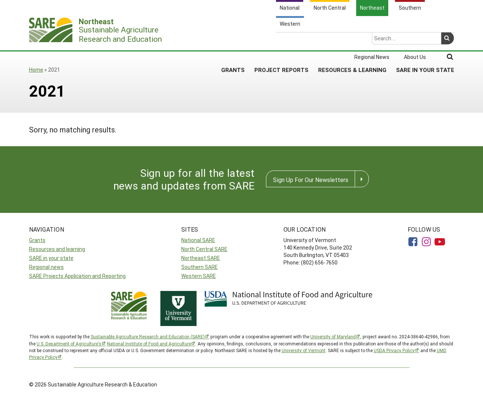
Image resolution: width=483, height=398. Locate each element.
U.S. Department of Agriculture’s (69, 344)
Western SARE (198, 275)
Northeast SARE (200, 257)
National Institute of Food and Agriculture (149, 344)
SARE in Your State (425, 40)
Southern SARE (199, 266)
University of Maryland (333, 336)
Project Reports (281, 40)
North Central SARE (204, 249)
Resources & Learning (352, 40)
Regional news (46, 266)
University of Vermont (304, 350)
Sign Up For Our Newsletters (310, 180)
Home (36, 69)
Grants (233, 40)
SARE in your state (51, 257)
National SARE (198, 240)
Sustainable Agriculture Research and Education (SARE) (148, 336)
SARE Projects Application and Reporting (77, 275)
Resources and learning (57, 249)
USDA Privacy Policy (394, 350)
